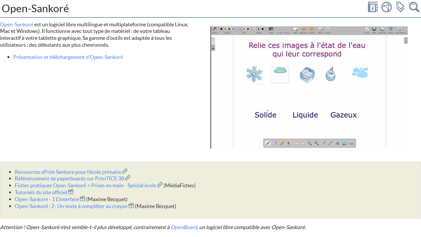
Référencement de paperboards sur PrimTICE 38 (72, 178)
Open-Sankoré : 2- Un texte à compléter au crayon (74, 206)
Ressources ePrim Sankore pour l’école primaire (71, 172)
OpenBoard (183, 227)
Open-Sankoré (16, 24)
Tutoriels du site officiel (44, 192)
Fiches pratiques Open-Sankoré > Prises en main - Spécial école (88, 185)
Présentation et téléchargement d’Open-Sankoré (68, 57)
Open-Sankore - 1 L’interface (50, 199)
